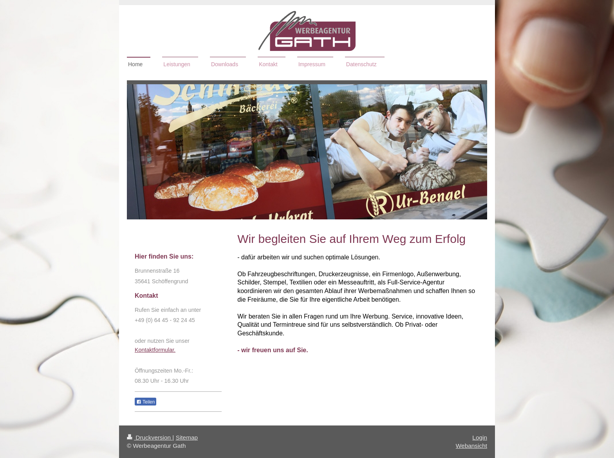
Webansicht (471, 445)
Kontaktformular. (155, 350)
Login (479, 437)
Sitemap (187, 437)
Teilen (145, 402)
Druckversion (149, 437)
